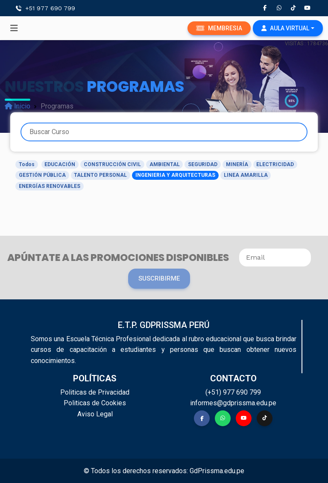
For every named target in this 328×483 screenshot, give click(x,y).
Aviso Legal (95, 414)
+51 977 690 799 (50, 8)
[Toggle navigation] (14, 28)
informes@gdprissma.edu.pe (233, 403)
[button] (288, 28)
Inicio (17, 106)
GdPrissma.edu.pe (217, 471)
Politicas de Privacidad (94, 392)
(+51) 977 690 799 (233, 392)
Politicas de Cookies (95, 403)
